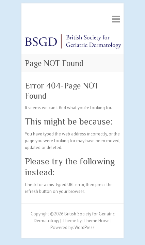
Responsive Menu (116, 18)
